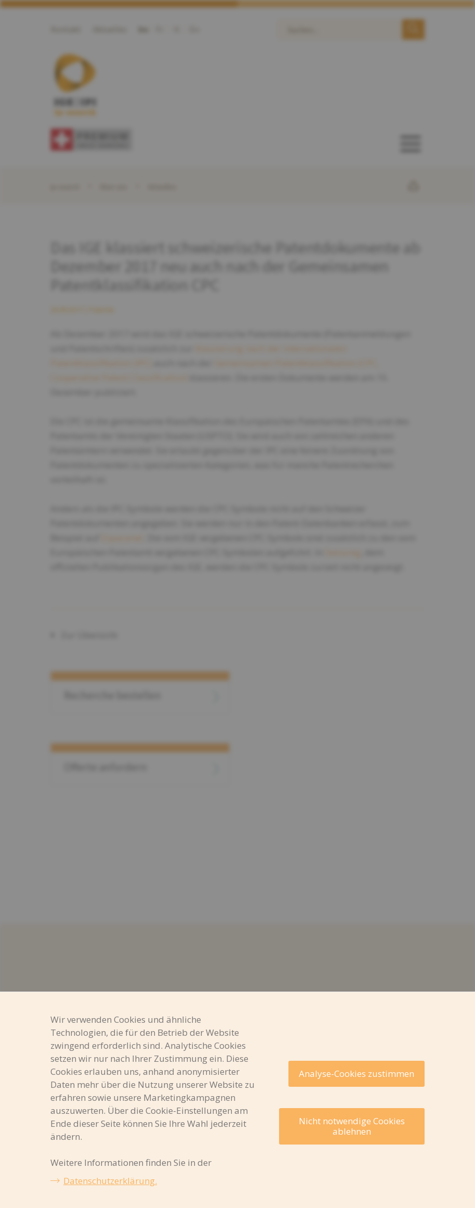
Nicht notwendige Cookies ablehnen (352, 1126)
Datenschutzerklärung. (110, 1181)
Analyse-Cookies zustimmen (356, 1074)
